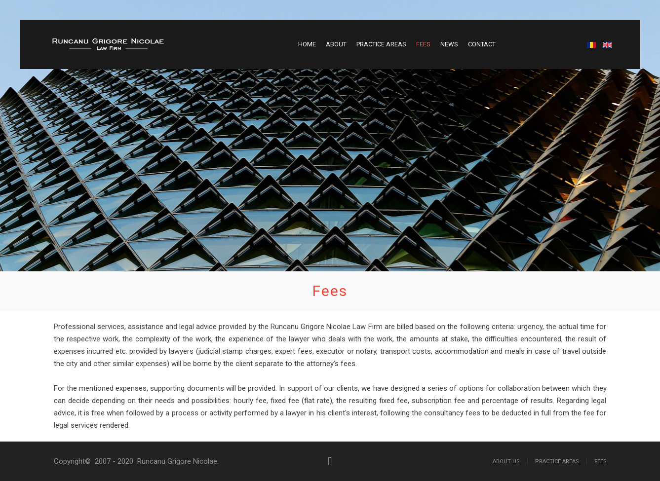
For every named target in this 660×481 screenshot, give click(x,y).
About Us (506, 461)
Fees (423, 44)
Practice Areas (381, 44)
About (336, 44)
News (449, 44)
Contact (482, 44)
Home (307, 44)
